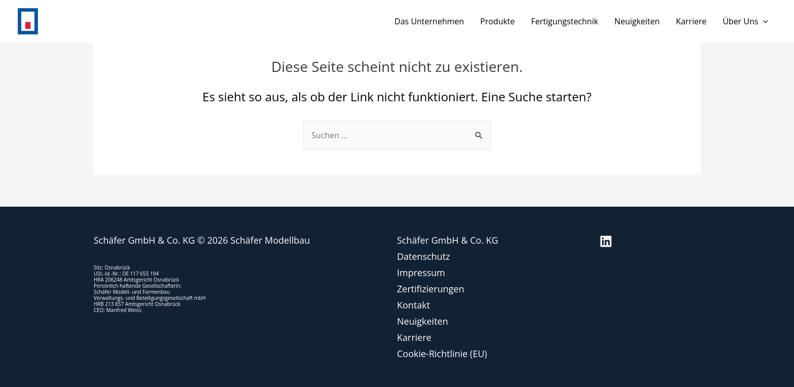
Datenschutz (423, 256)
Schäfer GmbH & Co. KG (447, 240)
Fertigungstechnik (565, 21)
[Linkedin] (606, 241)
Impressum (421, 272)
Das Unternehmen (429, 21)
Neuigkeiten (637, 21)
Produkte (497, 21)
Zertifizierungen (430, 289)
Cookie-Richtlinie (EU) (442, 353)
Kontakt (413, 305)
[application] (763, 21)
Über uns (745, 21)
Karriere (691, 21)
